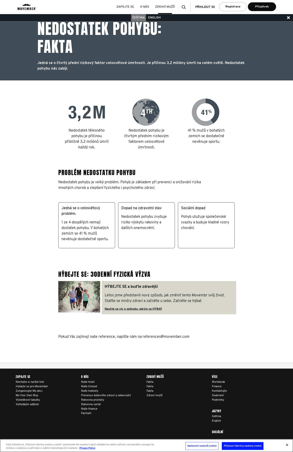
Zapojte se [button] (126, 6)
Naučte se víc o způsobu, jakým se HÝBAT (133, 309)
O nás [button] (145, 6)
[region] (146, 445)
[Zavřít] (287, 445)
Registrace (232, 6)
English (154, 17)
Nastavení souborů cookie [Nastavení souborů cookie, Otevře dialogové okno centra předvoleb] (202, 446)
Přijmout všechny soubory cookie (242, 446)
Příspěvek (262, 6)
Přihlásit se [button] (205, 7)
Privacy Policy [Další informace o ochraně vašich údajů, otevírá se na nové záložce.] (87, 448)
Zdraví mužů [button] (166, 6)
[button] (184, 7)
